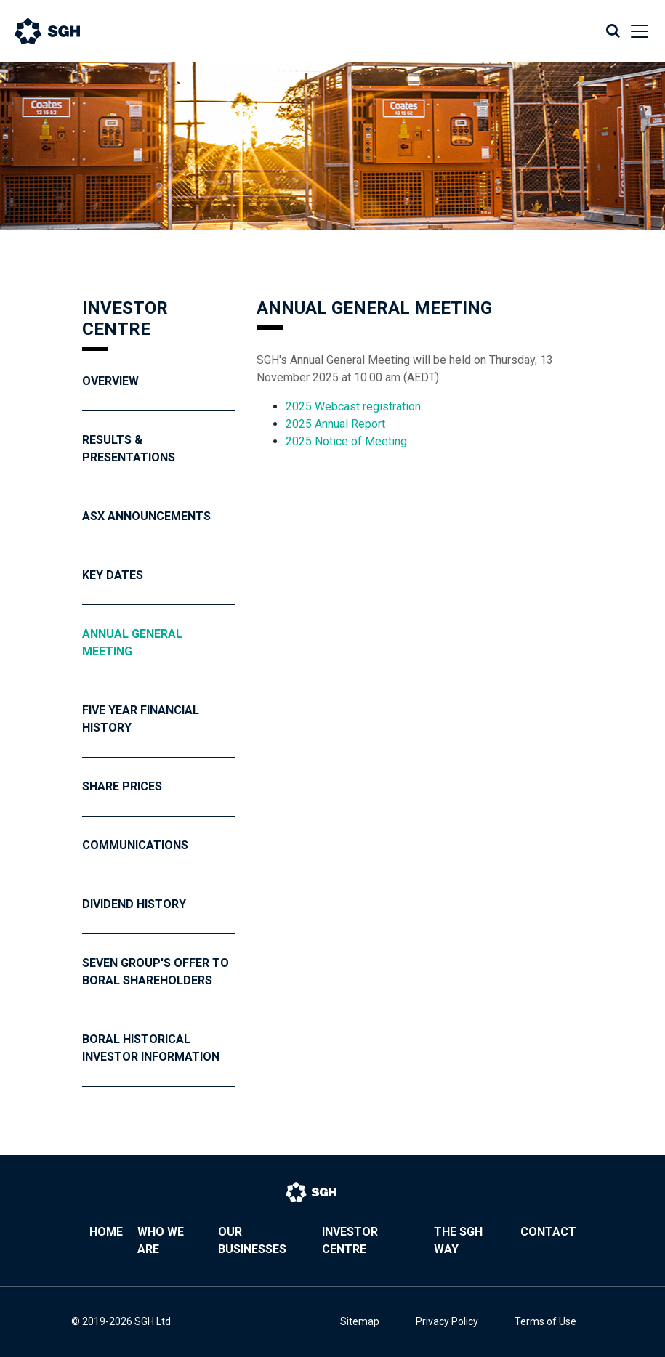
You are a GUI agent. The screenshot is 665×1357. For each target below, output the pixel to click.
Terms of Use (545, 1321)
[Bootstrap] (62, 31)
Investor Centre (350, 1240)
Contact (548, 1232)
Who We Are (160, 1240)
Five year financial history (140, 718)
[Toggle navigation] (635, 31)
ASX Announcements (146, 516)
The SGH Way (458, 1240)
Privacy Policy (447, 1321)
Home (106, 1232)
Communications (135, 845)
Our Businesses (252, 1240)
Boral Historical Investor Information (150, 1048)
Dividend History (134, 904)
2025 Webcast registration (355, 406)
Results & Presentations (128, 448)
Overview (110, 381)
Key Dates (112, 575)
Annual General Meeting (132, 642)
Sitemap (359, 1321)
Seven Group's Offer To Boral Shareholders (155, 971)
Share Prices (122, 786)
